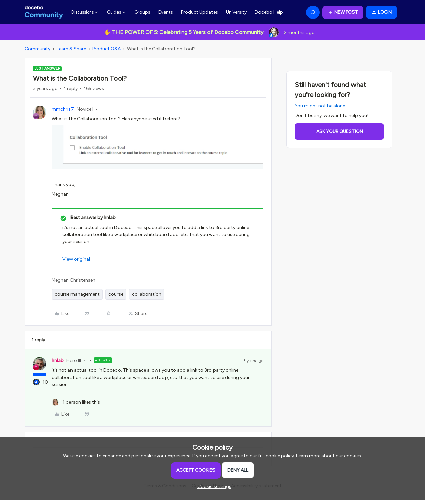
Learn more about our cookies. (329, 456)
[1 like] (76, 402)
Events (165, 12)
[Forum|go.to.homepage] (44, 12)
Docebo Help (269, 12)
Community (37, 49)
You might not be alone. (320, 106)
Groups (142, 12)
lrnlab (58, 360)
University (236, 12)
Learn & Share (71, 49)
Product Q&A (106, 49)
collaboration (146, 294)
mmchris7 (63, 109)
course (115, 294)
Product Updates (199, 12)
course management (77, 294)
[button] (342, 12)
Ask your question (339, 131)
